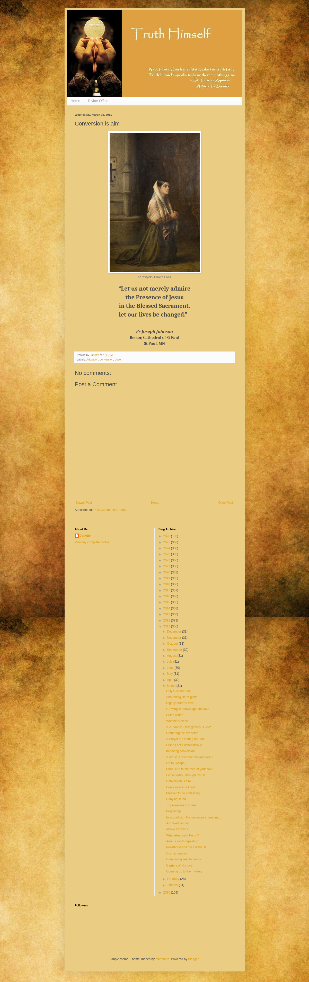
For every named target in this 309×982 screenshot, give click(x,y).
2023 (167, 554)
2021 (167, 566)
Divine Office (98, 101)
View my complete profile (92, 542)
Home (75, 101)
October (173, 643)
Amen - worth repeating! (182, 841)
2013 (167, 614)
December (174, 631)
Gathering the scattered (182, 733)
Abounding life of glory (181, 697)
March (171, 686)
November (174, 637)
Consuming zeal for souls (183, 859)
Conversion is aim (178, 781)
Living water (174, 715)
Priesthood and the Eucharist (186, 847)
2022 (167, 560)
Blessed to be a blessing (183, 793)
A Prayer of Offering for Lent (185, 739)
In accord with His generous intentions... (193, 817)
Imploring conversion (180, 751)
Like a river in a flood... (181, 787)
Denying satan (176, 799)
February (173, 879)
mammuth (162, 959)
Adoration (92, 359)
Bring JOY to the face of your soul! (189, 769)
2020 (167, 572)
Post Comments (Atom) (110, 510)
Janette (85, 535)
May (170, 673)
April (170, 680)
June (170, 668)
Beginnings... (175, 811)
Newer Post (84, 502)
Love (118, 359)
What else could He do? (182, 835)
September (175, 650)
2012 (167, 620)
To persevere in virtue (181, 805)
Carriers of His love (179, 865)
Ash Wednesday (177, 823)
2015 (167, 602)
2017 (167, 590)
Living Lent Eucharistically (184, 745)
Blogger (193, 959)
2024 (167, 548)
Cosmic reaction (177, 853)
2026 (167, 536)
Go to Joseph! (176, 763)
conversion (106, 359)
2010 (167, 892)
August (172, 655)
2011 (167, 626)
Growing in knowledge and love (187, 709)
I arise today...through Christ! (186, 775)
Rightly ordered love (180, 703)
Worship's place (177, 721)
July (170, 661)
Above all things (177, 829)
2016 (167, 596)
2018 (167, 584)
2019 (167, 578)
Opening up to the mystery (184, 871)
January (173, 885)
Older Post (225, 502)
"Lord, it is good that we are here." (189, 757)
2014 (167, 608)
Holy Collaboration (178, 691)
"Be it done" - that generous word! (189, 727)
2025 (167, 542)
